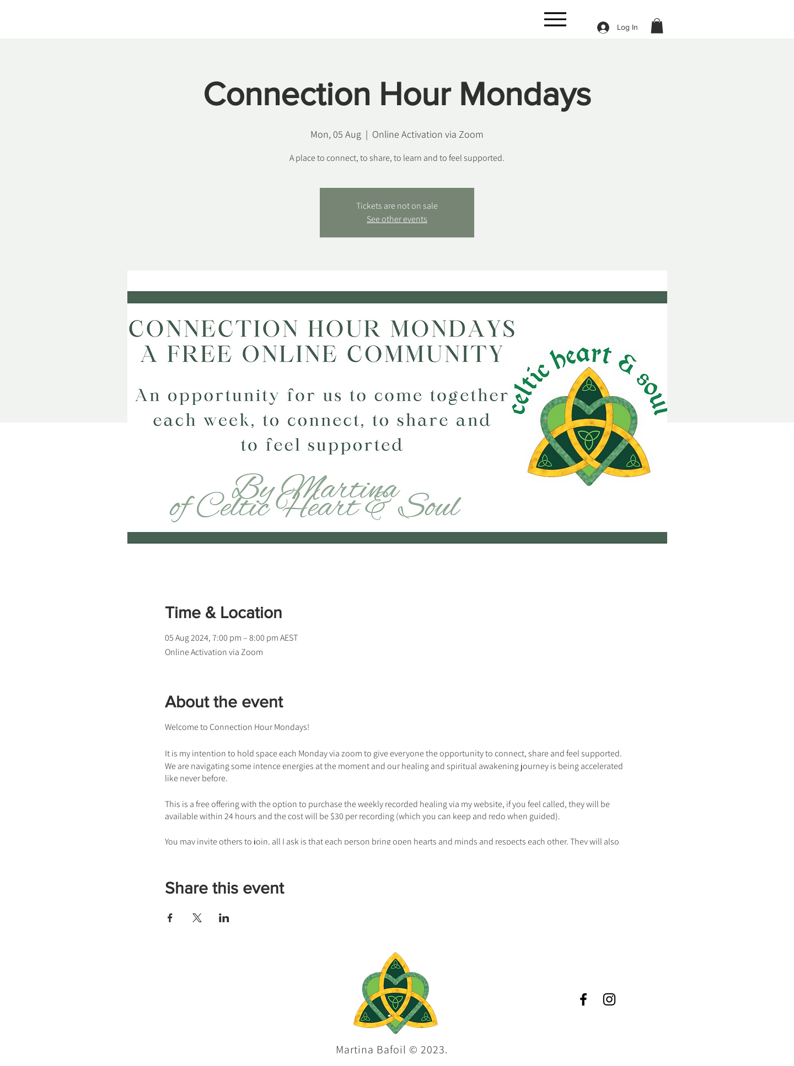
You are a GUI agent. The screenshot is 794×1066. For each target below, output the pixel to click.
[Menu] (555, 19)
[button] (657, 25)
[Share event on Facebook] (170, 917)
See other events (397, 219)
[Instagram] (609, 999)
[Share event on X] (197, 917)
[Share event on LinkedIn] (224, 917)
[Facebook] (583, 999)
